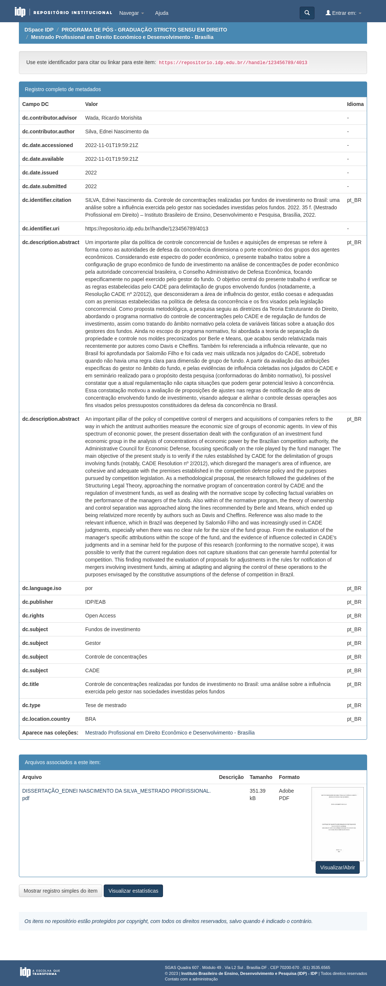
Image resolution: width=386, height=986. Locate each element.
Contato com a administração (191, 979)
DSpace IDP (39, 30)
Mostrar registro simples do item (60, 891)
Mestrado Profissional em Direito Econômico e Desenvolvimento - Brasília (122, 37)
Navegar (131, 13)
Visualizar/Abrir (337, 867)
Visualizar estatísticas (133, 891)
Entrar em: (344, 13)
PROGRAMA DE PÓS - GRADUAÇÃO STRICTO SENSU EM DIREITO (144, 30)
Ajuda (162, 13)
